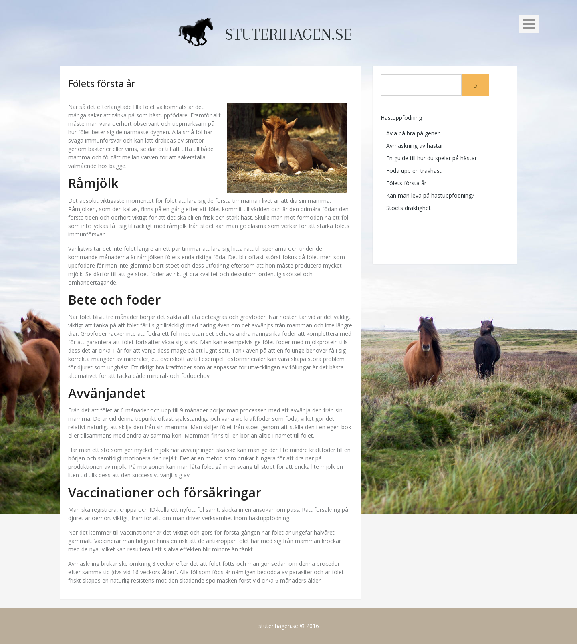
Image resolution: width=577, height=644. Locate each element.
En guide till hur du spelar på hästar (431, 158)
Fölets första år (406, 183)
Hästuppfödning (401, 117)
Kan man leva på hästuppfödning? (430, 195)
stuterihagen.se (288, 34)
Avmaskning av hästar (414, 145)
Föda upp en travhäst (414, 170)
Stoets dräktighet (408, 208)
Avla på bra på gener (413, 133)
